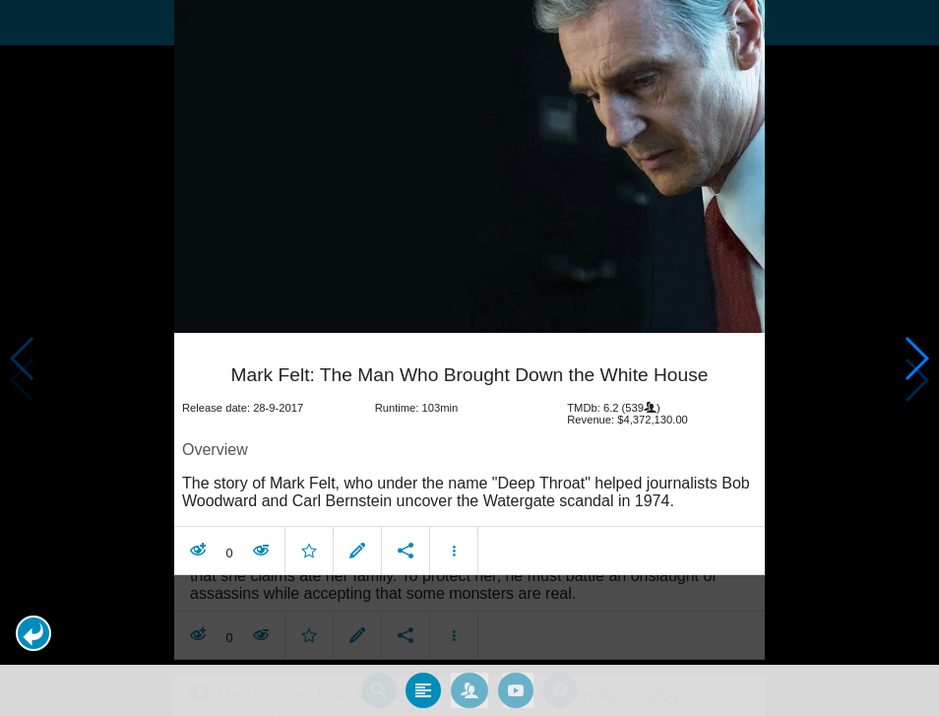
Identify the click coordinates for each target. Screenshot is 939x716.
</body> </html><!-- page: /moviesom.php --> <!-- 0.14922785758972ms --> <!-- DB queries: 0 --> (469, 358)
